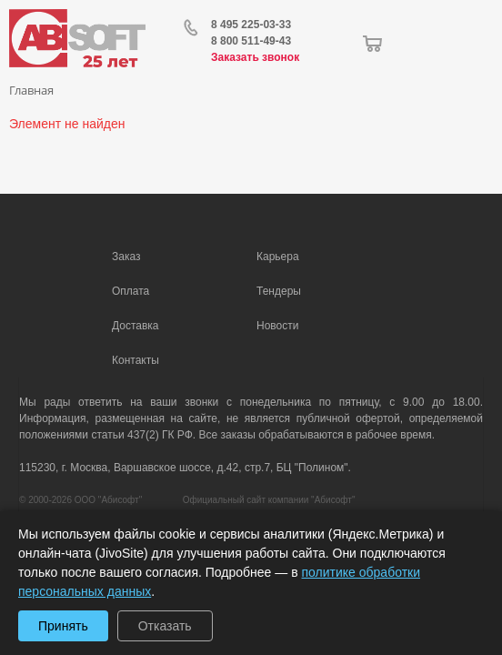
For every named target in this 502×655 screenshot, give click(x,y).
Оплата (130, 291)
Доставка (135, 325)
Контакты (135, 360)
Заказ (126, 256)
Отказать (165, 626)
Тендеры (278, 291)
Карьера (277, 256)
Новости (277, 325)
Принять (63, 626)
